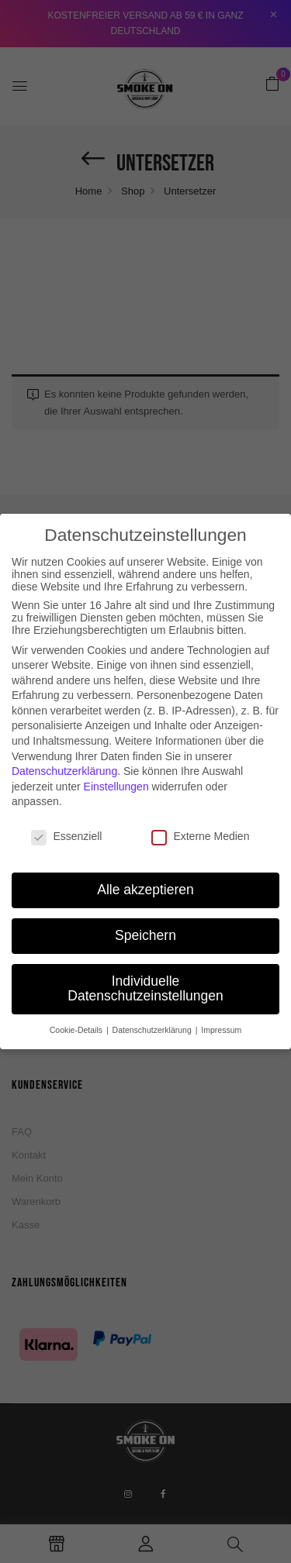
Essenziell (66, 825)
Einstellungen (116, 775)
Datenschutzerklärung (64, 760)
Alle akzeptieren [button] (145, 879)
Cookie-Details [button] (77, 1019)
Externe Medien (200, 825)
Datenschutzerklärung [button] (153, 1019)
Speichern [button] (145, 924)
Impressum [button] (221, 1019)
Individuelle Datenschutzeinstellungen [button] (145, 977)
